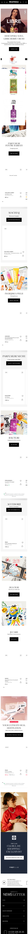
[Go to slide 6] (8, 201)
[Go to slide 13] (17, 201)
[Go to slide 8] (11, 201)
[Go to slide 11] (14, 201)
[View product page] (13, 181)
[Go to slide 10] (13, 201)
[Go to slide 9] (12, 201)
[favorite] (23, 2)
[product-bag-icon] (20, 196)
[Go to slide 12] (15, 201)
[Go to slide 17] (21, 201)
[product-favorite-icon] (21, 193)
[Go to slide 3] (5, 201)
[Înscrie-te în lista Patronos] (24, 901)
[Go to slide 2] (3, 201)
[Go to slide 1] (2, 201)
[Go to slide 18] (23, 201)
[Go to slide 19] (24, 201)
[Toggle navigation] (2, 2)
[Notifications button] (21, 2)
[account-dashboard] (7, 2)
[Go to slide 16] (20, 201)
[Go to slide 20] (25, 201)
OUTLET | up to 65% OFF (14, 723)
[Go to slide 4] (6, 201)
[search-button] (5, 2)
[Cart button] (26, 2)
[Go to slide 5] (7, 201)
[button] (21, 170)
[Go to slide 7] (9, 201)
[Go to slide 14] (18, 201)
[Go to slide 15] (19, 201)
